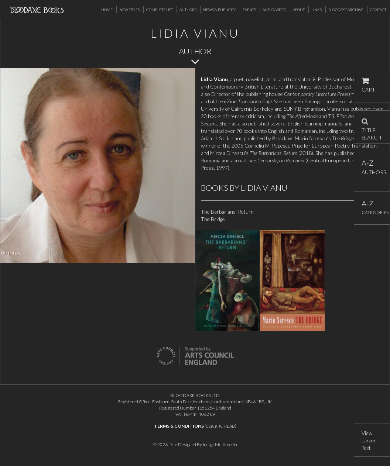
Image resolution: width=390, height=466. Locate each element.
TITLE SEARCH (371, 127)
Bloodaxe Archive (345, 9)
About (299, 9)
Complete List (159, 9)
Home (107, 9)
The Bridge (213, 219)
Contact (378, 9)
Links (316, 9)
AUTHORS (372, 167)
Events (249, 9)
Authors (187, 9)
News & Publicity (219, 9)
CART (368, 85)
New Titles (129, 9)
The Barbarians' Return (227, 211)
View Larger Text (369, 440)
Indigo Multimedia (220, 444)
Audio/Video (274, 9)
